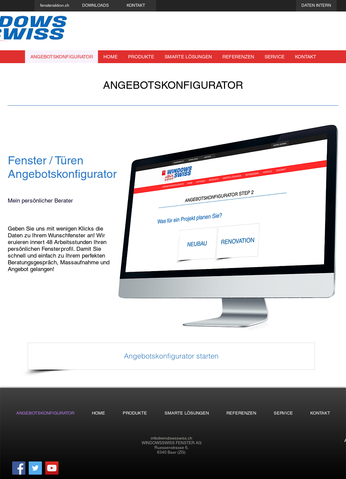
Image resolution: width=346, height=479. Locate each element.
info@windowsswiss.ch (171, 438)
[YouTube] (51, 468)
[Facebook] (18, 468)
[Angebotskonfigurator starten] (171, 356)
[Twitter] (35, 468)
